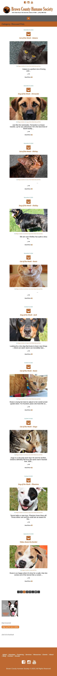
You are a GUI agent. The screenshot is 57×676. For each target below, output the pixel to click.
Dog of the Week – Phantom (28, 484)
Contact (10, 656)
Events (45, 654)
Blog (4, 656)
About (51, 654)
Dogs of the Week (30, 122)
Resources (37, 654)
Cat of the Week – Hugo (28, 427)
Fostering (20, 654)
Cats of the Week (30, 66)
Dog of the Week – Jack (28, 315)
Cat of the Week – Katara (28, 38)
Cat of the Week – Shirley (28, 151)
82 (35, 592)
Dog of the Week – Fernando (28, 94)
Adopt (4, 654)
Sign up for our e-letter (10, 627)
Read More (28, 77)
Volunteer (11, 654)
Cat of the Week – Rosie (28, 261)
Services (28, 654)
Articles (26, 233)
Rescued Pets (37, 66)
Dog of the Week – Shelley (28, 206)
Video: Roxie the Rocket (28, 542)
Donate (17, 656)
